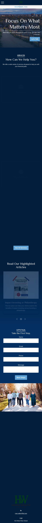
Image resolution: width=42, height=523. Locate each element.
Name (21, 337)
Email (21, 346)
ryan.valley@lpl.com (21, 513)
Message (21, 365)
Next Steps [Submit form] (21, 377)
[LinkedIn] (21, 510)
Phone (21, 356)
